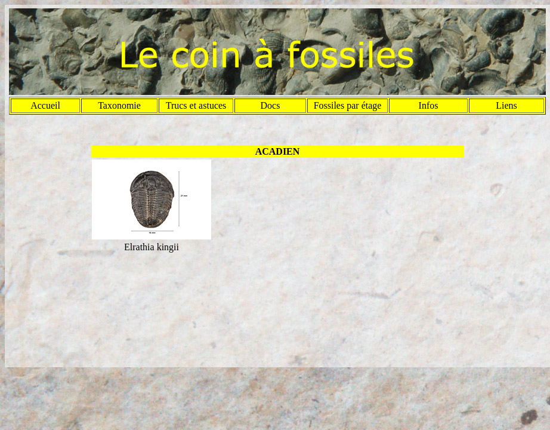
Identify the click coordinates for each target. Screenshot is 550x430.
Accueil (45, 105)
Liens (506, 105)
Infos (428, 105)
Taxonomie (119, 105)
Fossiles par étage (348, 105)
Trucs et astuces (196, 105)
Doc (269, 105)
